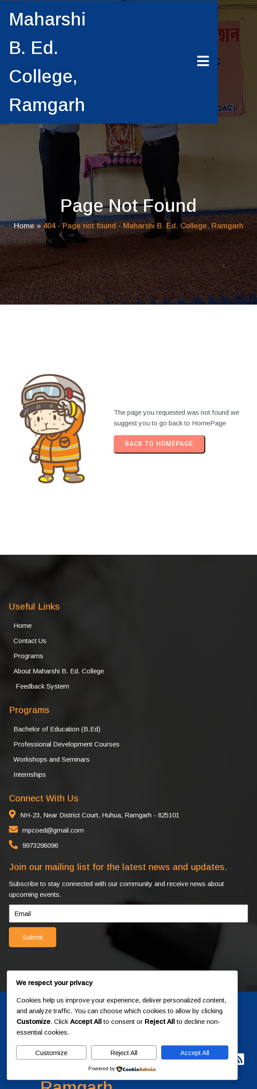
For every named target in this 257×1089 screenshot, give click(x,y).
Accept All (194, 1052)
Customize (51, 1052)
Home (24, 201)
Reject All (123, 1052)
